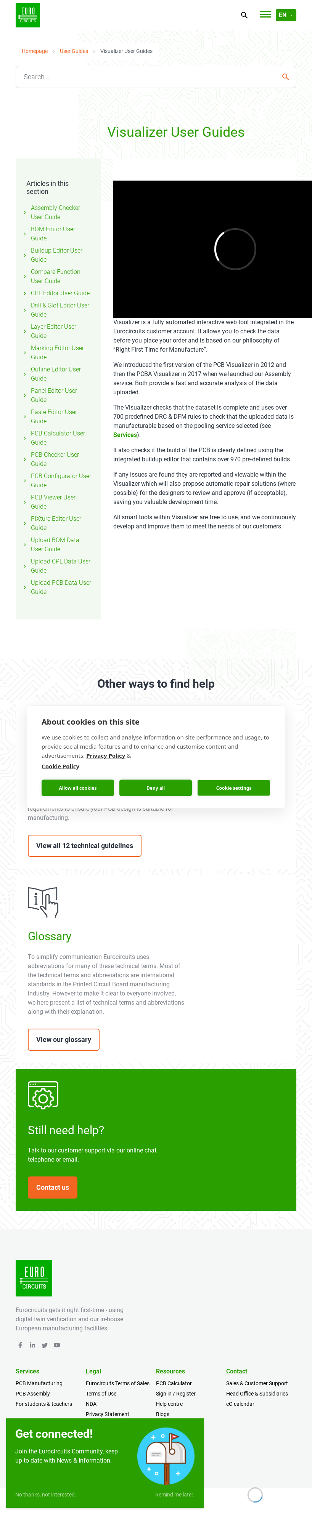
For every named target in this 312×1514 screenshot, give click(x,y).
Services (125, 435)
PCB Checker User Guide (50, 459)
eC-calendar (240, 1404)
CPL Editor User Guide (56, 293)
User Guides (74, 51)
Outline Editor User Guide (51, 374)
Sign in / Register (176, 1394)
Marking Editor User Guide (53, 352)
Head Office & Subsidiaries (257, 1394)
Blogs (162, 1414)
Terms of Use (101, 1394)
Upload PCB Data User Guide (56, 587)
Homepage (35, 51)
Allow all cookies (78, 787)
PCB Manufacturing (39, 1383)
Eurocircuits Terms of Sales (118, 1383)
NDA (91, 1404)
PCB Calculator (174, 1383)
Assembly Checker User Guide (51, 212)
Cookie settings (234, 787)
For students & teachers (44, 1404)
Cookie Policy (60, 766)
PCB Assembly (33, 1394)
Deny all (155, 787)
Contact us (52, 1187)
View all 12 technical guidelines (84, 846)
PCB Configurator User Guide (56, 480)
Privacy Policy (105, 755)
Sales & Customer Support (257, 1383)
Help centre (169, 1404)
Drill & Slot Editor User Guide (55, 310)
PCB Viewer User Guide (49, 502)
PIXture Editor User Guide (51, 523)
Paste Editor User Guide (49, 416)
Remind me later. (175, 1495)
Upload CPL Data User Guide (56, 566)
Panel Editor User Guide (49, 395)
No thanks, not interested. (45, 1495)
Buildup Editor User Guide (52, 255)
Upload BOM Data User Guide (50, 544)
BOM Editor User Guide (48, 234)
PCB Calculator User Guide (53, 438)
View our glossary (63, 1039)
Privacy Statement (107, 1414)
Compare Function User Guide (51, 276)
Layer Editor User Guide (49, 331)
